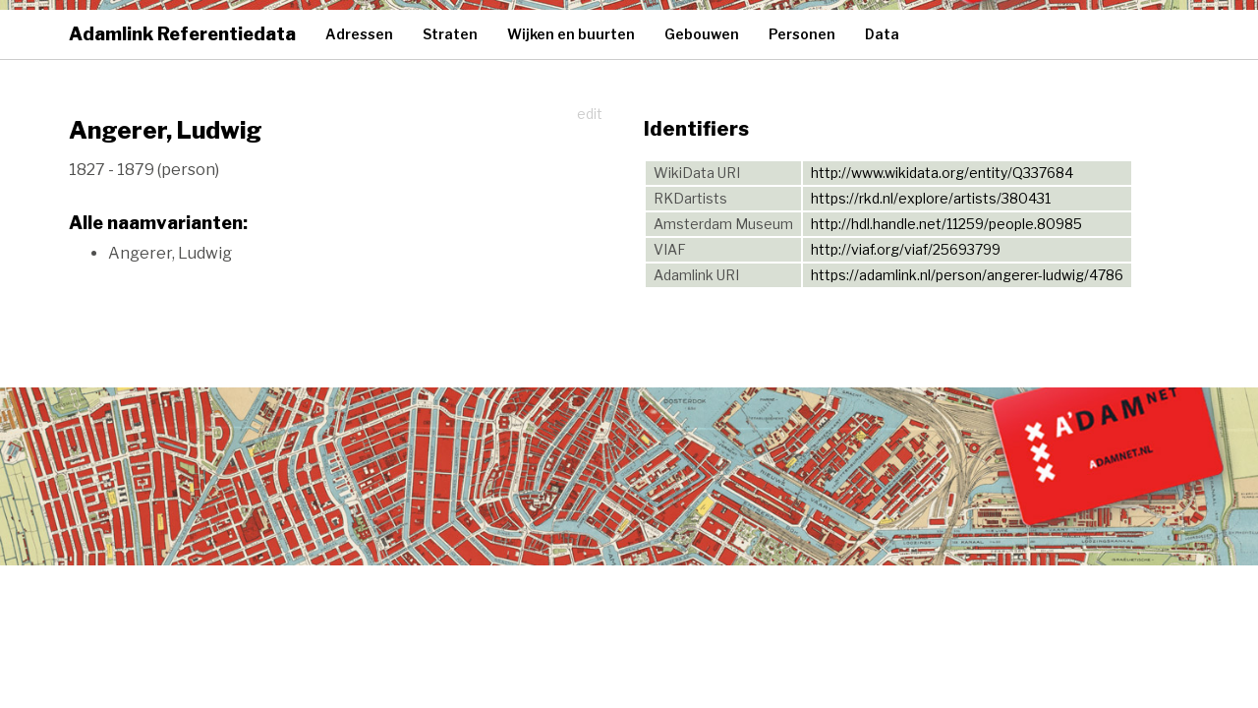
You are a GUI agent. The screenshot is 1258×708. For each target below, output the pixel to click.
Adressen (359, 34)
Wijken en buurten (571, 34)
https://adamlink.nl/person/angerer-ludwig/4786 (967, 274)
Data (882, 34)
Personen (802, 34)
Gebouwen (701, 34)
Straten (450, 34)
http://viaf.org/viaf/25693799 (906, 249)
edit (589, 113)
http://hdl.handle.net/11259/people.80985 (946, 223)
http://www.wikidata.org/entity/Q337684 (942, 172)
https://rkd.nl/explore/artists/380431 (931, 198)
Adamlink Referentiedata (182, 34)
